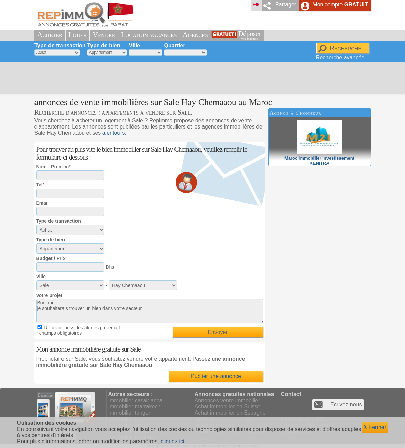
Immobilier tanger (129, 413)
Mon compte (340, 5)
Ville (134, 45)
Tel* (40, 185)
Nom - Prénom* (53, 166)
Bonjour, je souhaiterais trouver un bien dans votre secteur (149, 311)
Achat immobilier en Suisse (228, 406)
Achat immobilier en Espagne (230, 413)
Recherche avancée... (342, 57)
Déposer (249, 35)
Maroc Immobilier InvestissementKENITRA (319, 158)
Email (42, 203)
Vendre (104, 34)
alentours (113, 133)
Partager (285, 5)
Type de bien (103, 45)
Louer (77, 34)
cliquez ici (172, 441)
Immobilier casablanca (135, 400)
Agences (195, 34)
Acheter (49, 34)
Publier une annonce (216, 376)
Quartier (174, 45)
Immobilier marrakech (134, 406)
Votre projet (49, 295)
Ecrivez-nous (346, 404)
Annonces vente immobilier (227, 400)
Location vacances (149, 34)
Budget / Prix (51, 258)
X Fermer (374, 427)
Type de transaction (60, 45)
